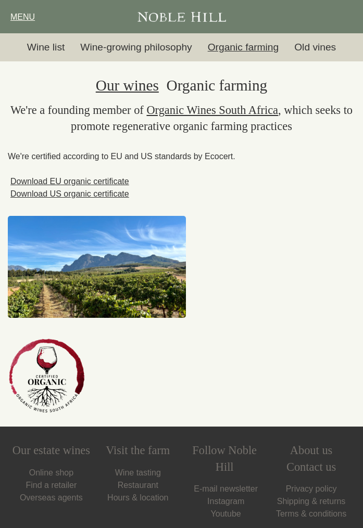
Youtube (224, 513)
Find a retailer (51, 485)
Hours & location (137, 497)
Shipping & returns (311, 501)
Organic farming (243, 47)
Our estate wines (51, 450)
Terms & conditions (311, 513)
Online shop (51, 472)
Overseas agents (51, 497)
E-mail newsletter (224, 488)
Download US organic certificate (68, 193)
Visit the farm (138, 450)
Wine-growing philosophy (136, 47)
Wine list (46, 47)
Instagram (224, 501)
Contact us (311, 466)
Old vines (315, 47)
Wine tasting (138, 472)
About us (311, 450)
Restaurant (138, 485)
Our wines (127, 85)
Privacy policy (311, 488)
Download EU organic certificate (68, 181)
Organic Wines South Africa (212, 110)
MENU (21, 16)
